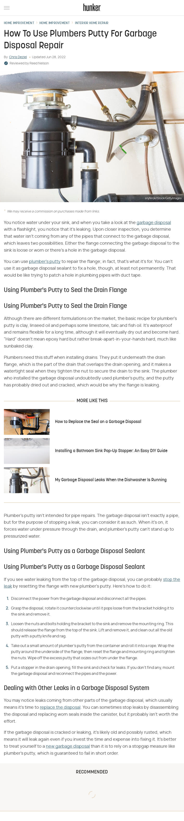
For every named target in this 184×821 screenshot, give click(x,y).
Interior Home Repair (91, 23)
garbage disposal (154, 223)
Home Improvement (19, 23)
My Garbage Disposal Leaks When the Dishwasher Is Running (111, 480)
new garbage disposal (68, 746)
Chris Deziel (18, 57)
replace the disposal (60, 707)
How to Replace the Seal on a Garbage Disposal (98, 422)
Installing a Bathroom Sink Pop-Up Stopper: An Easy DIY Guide (111, 451)
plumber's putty (45, 262)
